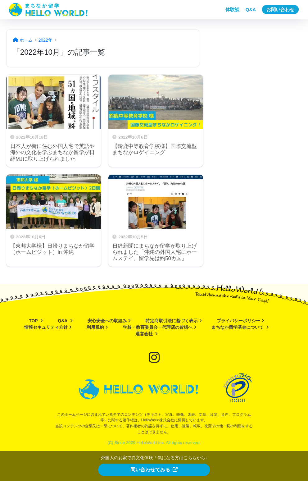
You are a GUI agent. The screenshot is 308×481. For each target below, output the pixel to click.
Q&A (251, 9)
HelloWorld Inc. (151, 442)
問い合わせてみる (154, 469)
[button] (154, 469)
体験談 (232, 9)
